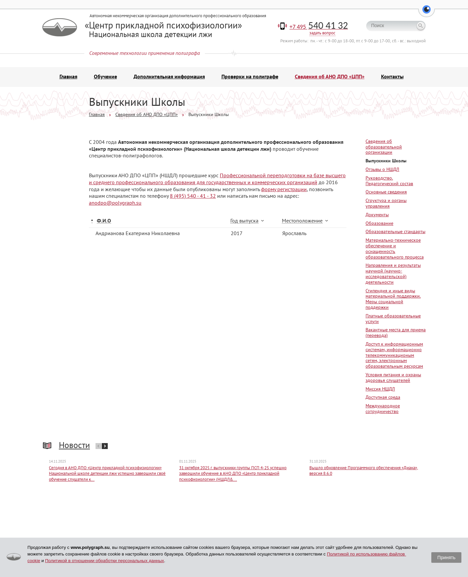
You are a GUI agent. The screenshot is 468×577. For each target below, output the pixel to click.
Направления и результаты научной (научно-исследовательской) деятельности (393, 276)
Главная (68, 79)
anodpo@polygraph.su (115, 205)
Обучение (105, 79)
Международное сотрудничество (383, 411)
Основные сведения (386, 195)
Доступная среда (383, 400)
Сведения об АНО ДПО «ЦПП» (330, 79)
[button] (426, 13)
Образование (379, 226)
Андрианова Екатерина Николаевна (138, 236)
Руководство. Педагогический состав (389, 183)
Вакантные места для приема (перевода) (396, 335)
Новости (74, 447)
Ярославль (294, 236)
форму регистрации (284, 191)
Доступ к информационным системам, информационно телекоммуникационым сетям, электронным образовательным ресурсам (394, 358)
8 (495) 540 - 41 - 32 (193, 198)
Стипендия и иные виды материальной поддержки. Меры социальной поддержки (393, 301)
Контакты (392, 79)
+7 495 (319, 29)
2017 (237, 236)
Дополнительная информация (169, 79)
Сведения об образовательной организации (384, 149)
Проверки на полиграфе (249, 79)
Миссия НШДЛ (380, 391)
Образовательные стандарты (395, 234)
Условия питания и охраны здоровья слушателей (393, 380)
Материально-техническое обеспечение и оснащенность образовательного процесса (395, 251)
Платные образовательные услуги (393, 321)
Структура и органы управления (386, 206)
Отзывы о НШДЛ (382, 172)
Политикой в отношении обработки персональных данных (104, 560)
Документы (377, 218)
